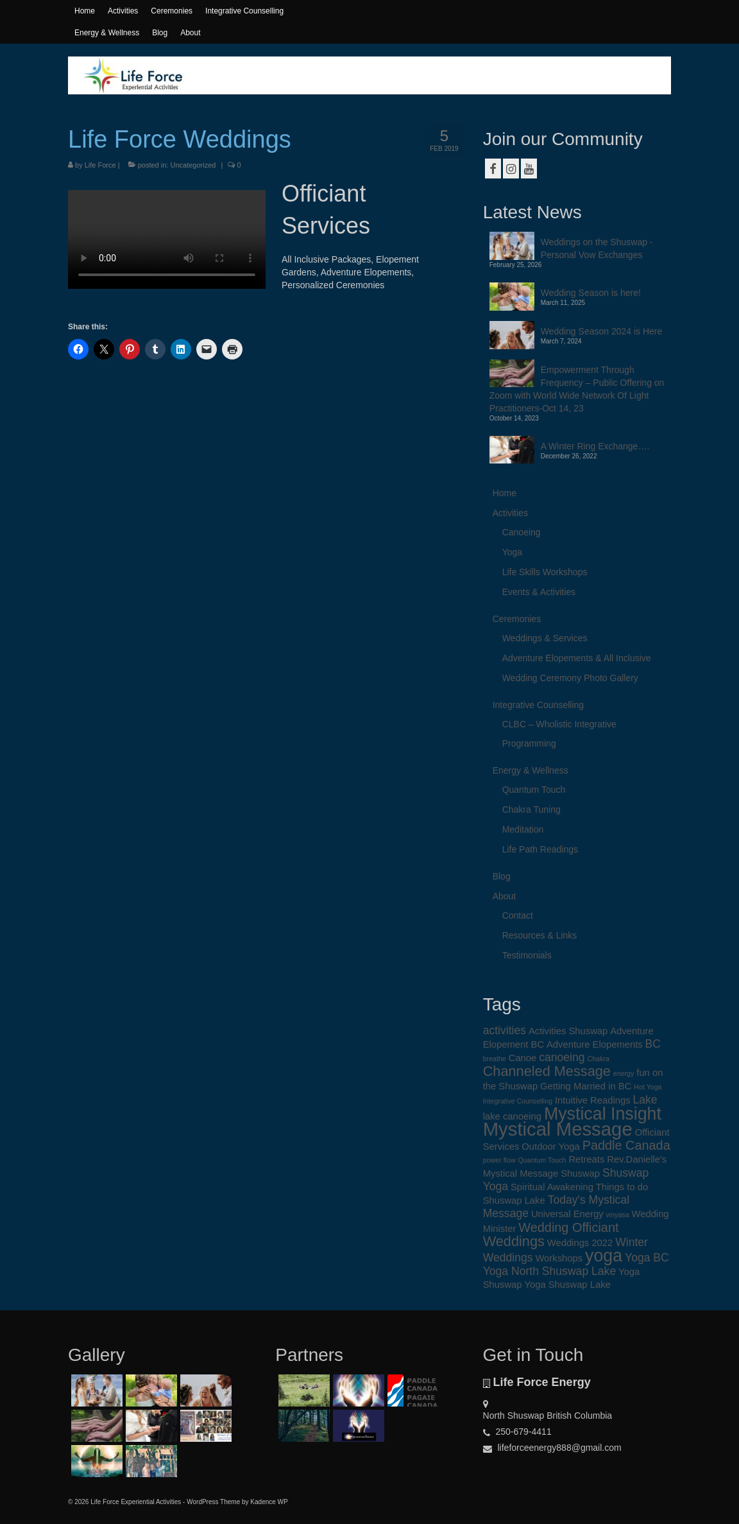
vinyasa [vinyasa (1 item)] (617, 1214)
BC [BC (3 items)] (653, 1043)
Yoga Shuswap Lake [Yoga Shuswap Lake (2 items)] (567, 1284)
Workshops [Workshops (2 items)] (558, 1258)
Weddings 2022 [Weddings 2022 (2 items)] (580, 1243)
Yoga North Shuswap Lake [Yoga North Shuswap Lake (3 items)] (549, 1271)
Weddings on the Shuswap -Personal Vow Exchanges (597, 248)
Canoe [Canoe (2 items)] (523, 1058)
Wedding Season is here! (591, 293)
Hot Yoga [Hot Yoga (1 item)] (647, 1087)
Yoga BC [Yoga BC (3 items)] (647, 1257)
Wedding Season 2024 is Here (602, 331)
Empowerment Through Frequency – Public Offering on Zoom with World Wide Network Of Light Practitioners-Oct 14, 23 (577, 389)
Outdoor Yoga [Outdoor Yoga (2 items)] (551, 1146)
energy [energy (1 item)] (623, 1073)
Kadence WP (268, 1501)
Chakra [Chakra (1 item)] (598, 1058)
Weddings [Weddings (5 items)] (514, 1241)
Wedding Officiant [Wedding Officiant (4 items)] (568, 1227)
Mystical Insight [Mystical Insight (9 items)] (602, 1113)
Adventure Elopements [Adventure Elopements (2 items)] (595, 1044)
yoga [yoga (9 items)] (603, 1255)
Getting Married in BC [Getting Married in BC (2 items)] (585, 1086)
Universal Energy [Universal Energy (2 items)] (567, 1214)
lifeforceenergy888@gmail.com (552, 1447)
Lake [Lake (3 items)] (645, 1099)
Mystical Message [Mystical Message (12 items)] (558, 1128)
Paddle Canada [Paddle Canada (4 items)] (626, 1145)
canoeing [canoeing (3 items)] (561, 1057)
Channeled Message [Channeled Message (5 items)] (547, 1071)
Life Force (100, 165)
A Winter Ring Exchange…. (595, 446)
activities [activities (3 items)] (504, 1030)
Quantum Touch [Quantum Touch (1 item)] (542, 1160)
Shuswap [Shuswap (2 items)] (580, 1173)
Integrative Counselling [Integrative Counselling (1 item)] (517, 1101)
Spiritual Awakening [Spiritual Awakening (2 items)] (552, 1187)
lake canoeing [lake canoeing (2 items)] (512, 1116)
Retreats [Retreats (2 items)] (586, 1159)
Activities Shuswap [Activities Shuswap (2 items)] (568, 1031)
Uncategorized (193, 165)
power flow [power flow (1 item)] (499, 1160)
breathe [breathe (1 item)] (494, 1058)
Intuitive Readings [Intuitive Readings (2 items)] (593, 1100)
